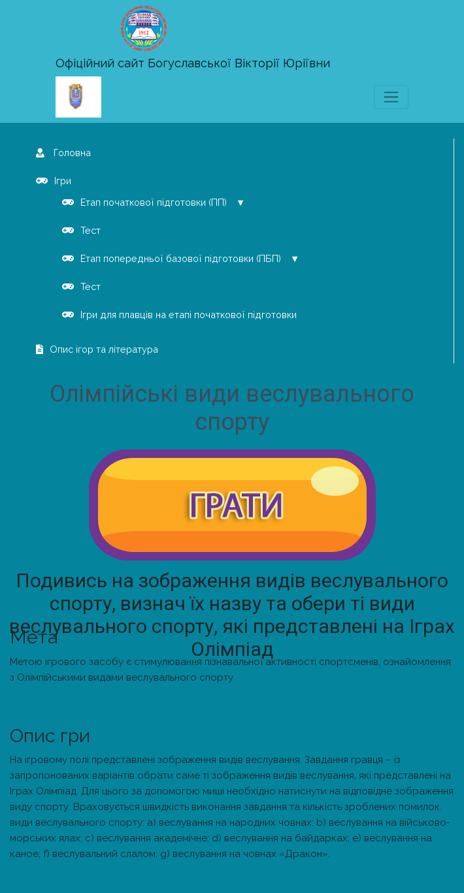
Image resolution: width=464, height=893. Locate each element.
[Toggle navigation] (391, 97)
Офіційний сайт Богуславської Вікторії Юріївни (193, 63)
